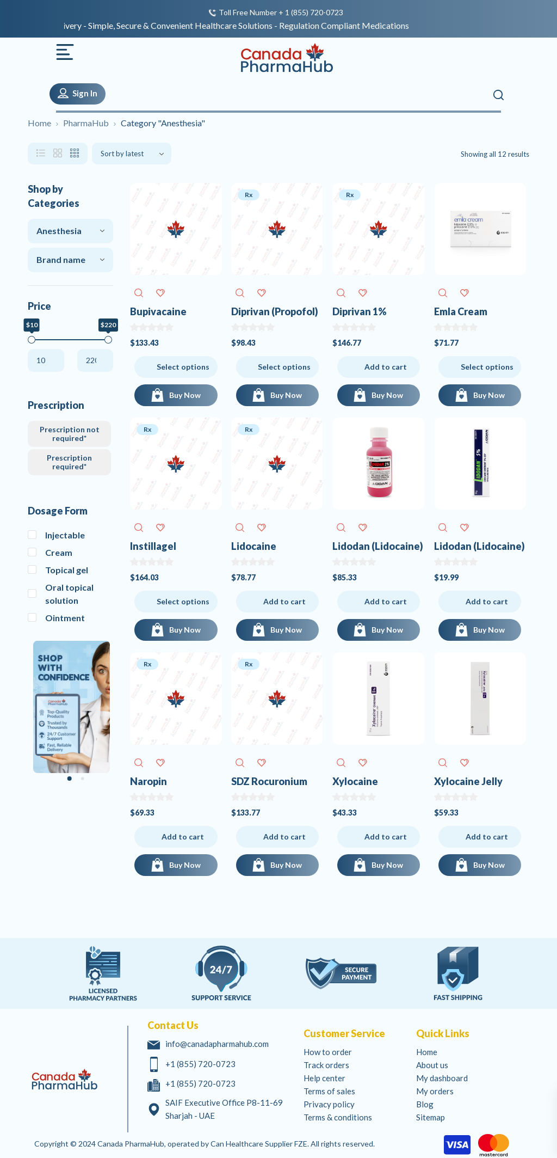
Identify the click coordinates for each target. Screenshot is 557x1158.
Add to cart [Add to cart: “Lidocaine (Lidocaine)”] (284, 601)
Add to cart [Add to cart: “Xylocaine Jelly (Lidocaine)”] (487, 836)
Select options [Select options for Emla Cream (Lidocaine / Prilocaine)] (487, 366)
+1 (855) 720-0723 (200, 1064)
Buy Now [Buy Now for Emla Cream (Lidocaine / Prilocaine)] (489, 395)
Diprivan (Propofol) (274, 311)
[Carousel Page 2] (82, 778)
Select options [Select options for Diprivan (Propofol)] (284, 366)
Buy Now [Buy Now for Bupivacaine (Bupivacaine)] (185, 395)
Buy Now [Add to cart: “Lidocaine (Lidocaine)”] (286, 629)
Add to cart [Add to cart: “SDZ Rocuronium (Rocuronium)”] (284, 836)
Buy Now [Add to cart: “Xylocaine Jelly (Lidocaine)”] (489, 864)
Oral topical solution (69, 593)
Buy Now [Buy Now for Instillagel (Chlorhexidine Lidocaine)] (185, 629)
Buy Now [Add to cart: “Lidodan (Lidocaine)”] (387, 629)
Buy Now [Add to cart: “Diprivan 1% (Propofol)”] (387, 395)
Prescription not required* (70, 434)
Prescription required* (69, 462)
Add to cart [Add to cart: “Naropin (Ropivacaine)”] (183, 836)
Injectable (65, 535)
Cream (58, 552)
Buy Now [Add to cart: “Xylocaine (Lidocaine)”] (387, 864)
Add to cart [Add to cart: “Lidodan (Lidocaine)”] (385, 601)
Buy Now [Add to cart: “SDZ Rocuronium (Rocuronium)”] (286, 864)
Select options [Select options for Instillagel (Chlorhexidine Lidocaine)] (183, 601)
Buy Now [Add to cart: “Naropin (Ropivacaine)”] (185, 864)
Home (39, 123)
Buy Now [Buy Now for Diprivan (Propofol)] (286, 395)
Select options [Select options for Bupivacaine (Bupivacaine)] (183, 366)
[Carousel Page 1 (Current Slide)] (69, 778)
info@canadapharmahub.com (217, 1044)
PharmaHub (86, 123)
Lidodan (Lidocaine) (377, 546)
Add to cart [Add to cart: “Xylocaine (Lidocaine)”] (385, 836)
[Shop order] (131, 153)
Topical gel (66, 570)
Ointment (65, 617)
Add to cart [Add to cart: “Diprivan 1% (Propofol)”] (385, 366)
